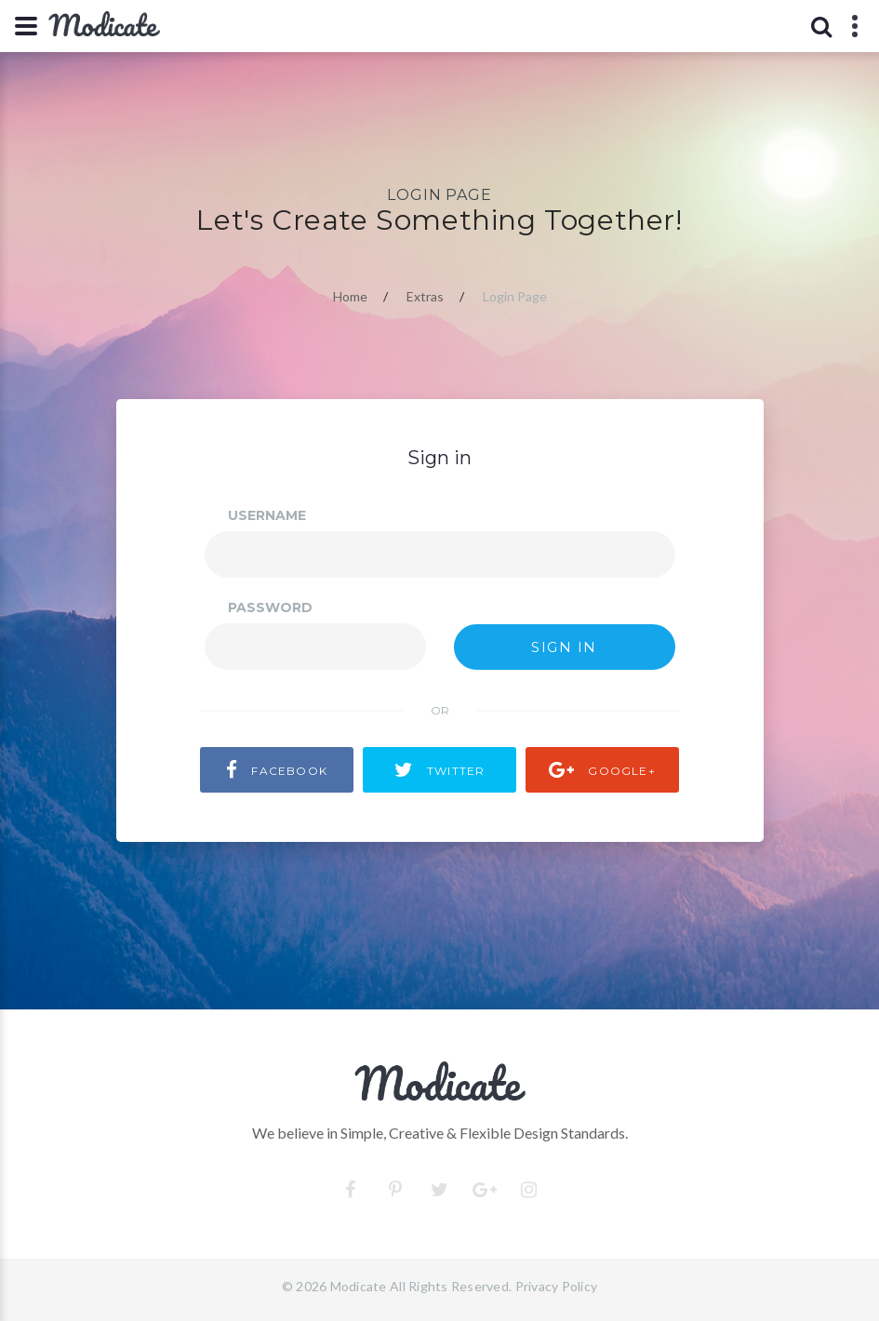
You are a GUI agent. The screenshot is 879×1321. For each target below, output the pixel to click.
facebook (276, 770)
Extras (425, 296)
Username (267, 515)
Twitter (440, 770)
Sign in (564, 647)
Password (270, 607)
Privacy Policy (556, 1286)
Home (350, 296)
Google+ (602, 770)
